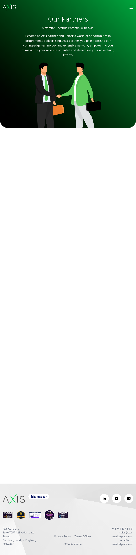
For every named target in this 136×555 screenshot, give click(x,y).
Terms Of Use (83, 536)
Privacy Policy (62, 536)
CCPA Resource (73, 544)
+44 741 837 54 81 (122, 528)
